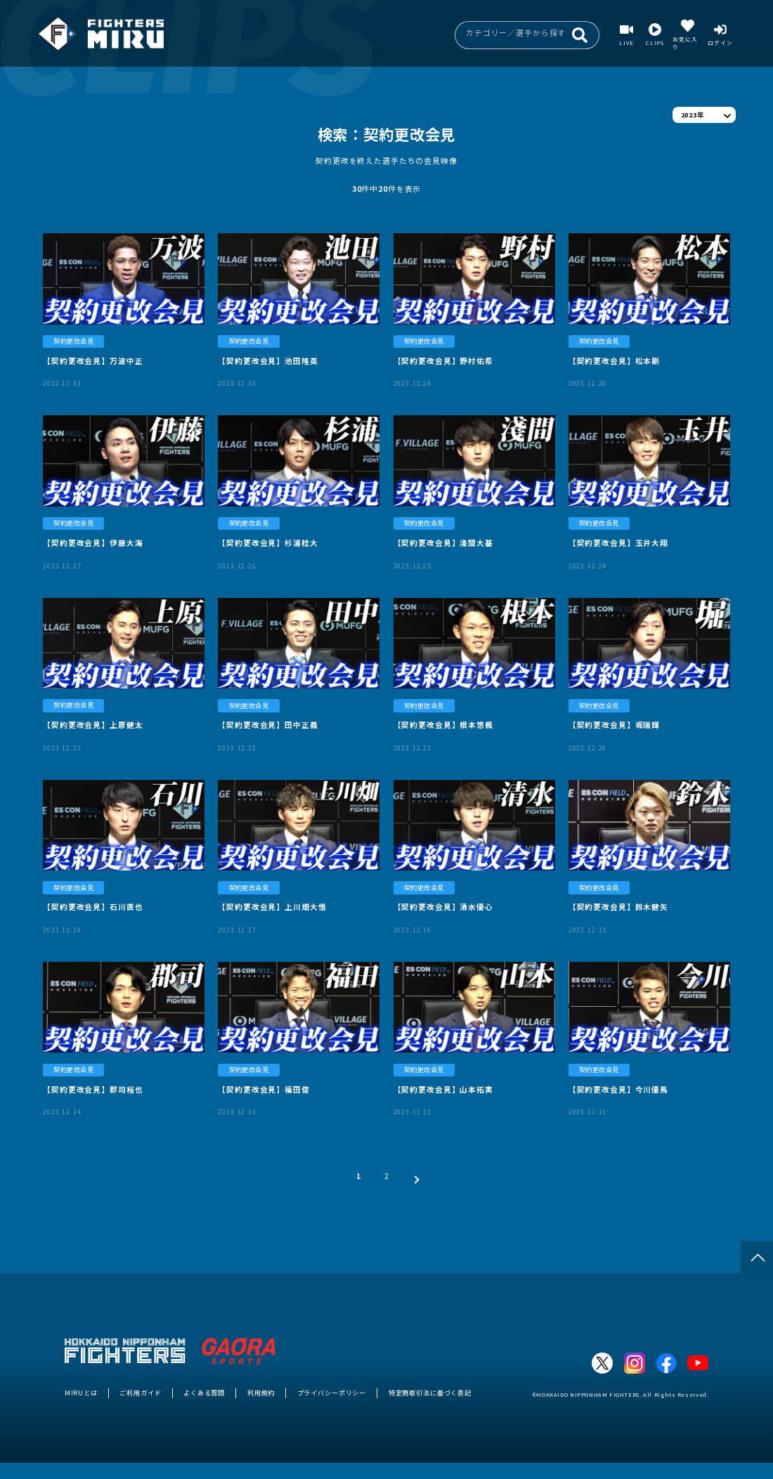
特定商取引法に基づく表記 (430, 1392)
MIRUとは (81, 1392)
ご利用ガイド (140, 1392)
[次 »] (414, 1176)
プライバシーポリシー (332, 1392)
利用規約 (261, 1392)
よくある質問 (204, 1392)
